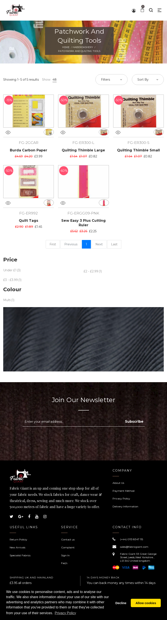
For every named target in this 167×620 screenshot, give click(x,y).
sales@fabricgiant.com (134, 546)
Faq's (64, 563)
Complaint (68, 547)
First (53, 244)
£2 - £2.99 (91, 271)
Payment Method (123, 490)
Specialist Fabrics (20, 555)
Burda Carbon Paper (28, 150)
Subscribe (134, 421)
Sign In (65, 555)
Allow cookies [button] (145, 603)
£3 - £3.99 (10, 280)
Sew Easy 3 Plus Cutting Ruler (83, 223)
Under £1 (10, 270)
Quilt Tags (28, 221)
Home (65, 47)
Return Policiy (18, 539)
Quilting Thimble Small (138, 150)
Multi (7, 300)
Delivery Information (125, 506)
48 (55, 79)
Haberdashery (83, 47)
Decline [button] (120, 603)
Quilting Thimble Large (83, 150)
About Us (118, 482)
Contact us (68, 539)
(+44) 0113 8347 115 (131, 539)
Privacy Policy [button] (65, 613)
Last (114, 244)
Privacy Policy (121, 498)
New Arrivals (17, 547)
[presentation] (58, 437)
